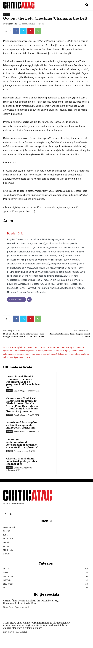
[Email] (29, 299)
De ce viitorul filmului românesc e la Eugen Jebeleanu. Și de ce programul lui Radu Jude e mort (23, 382)
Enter (9, 391)
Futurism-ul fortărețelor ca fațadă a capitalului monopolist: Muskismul (21, 425)
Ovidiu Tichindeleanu (23, 467)
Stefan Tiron (19, 431)
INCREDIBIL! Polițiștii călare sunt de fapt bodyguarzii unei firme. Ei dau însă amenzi (24, 335)
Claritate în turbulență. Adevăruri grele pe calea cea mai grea (21, 461)
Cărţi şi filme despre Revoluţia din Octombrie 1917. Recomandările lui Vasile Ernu (31, 602)
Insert (6, 14)
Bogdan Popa (19, 390)
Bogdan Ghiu (11, 23)
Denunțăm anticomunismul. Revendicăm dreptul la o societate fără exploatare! (22, 443)
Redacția (17, 451)
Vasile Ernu (8, 607)
